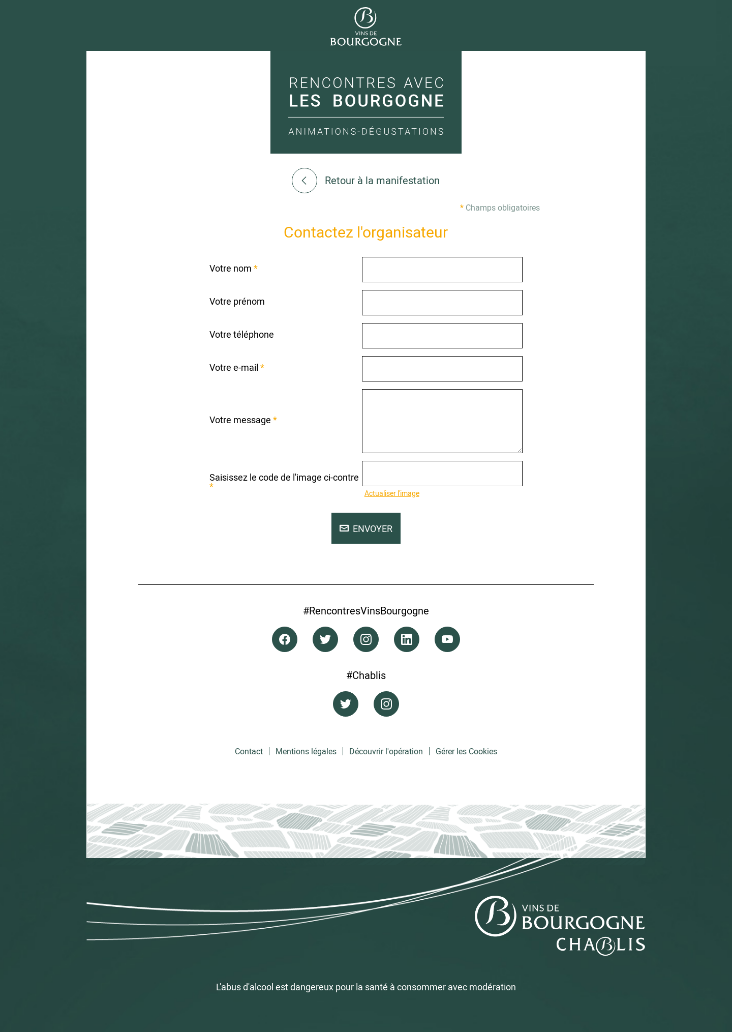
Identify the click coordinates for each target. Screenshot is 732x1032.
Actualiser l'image (391, 493)
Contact (249, 751)
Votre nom (233, 268)
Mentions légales (306, 751)
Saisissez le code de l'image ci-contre (284, 482)
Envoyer (366, 528)
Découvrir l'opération (386, 751)
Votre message (243, 419)
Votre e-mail (236, 367)
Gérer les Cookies (466, 751)
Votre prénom (237, 301)
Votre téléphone (241, 334)
